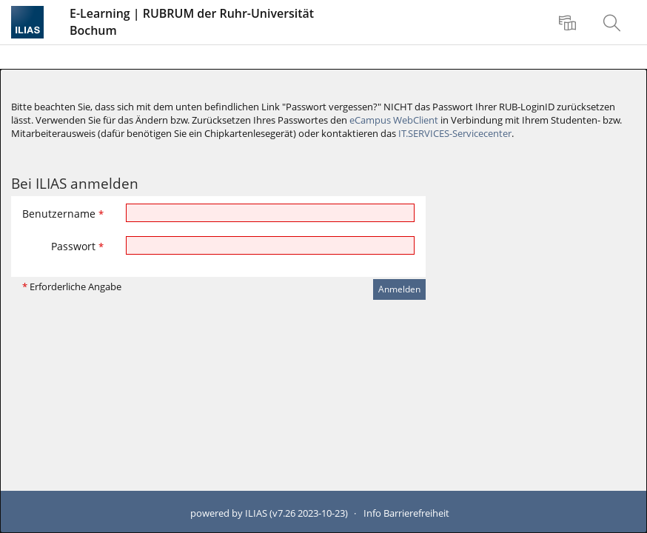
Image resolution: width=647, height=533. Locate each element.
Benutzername (63, 214)
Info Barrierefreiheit (406, 513)
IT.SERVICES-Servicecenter (455, 133)
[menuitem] (569, 22)
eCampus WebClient (393, 120)
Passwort (77, 246)
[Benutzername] (270, 213)
